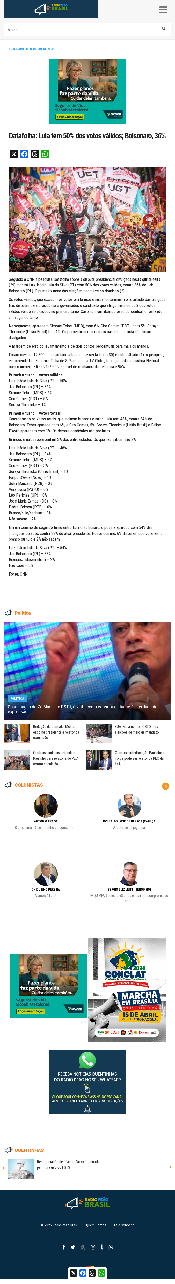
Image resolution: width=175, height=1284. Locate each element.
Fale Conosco (124, 1225)
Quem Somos (96, 1225)
